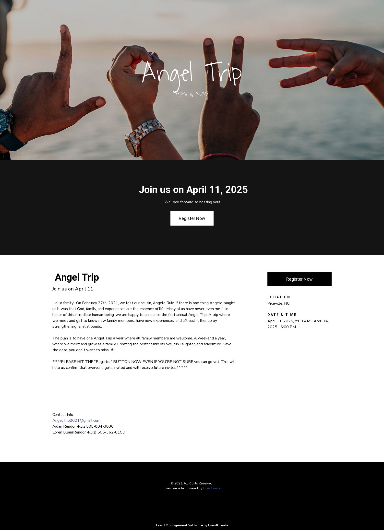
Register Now (192, 218)
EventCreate (211, 488)
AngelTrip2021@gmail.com (76, 420)
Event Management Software (180, 525)
